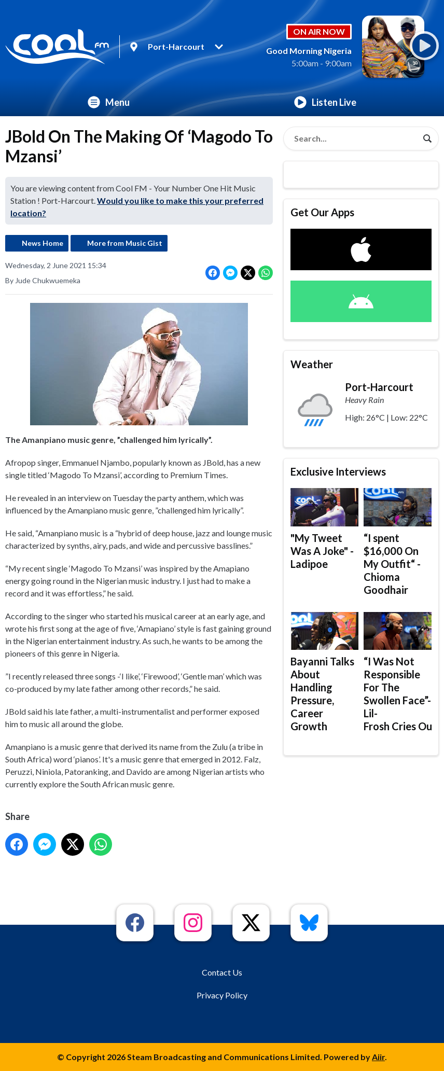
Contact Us (222, 972)
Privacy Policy (222, 995)
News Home (42, 243)
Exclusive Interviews (338, 471)
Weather (311, 364)
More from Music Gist (124, 243)
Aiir (378, 1057)
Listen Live (325, 102)
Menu (109, 102)
